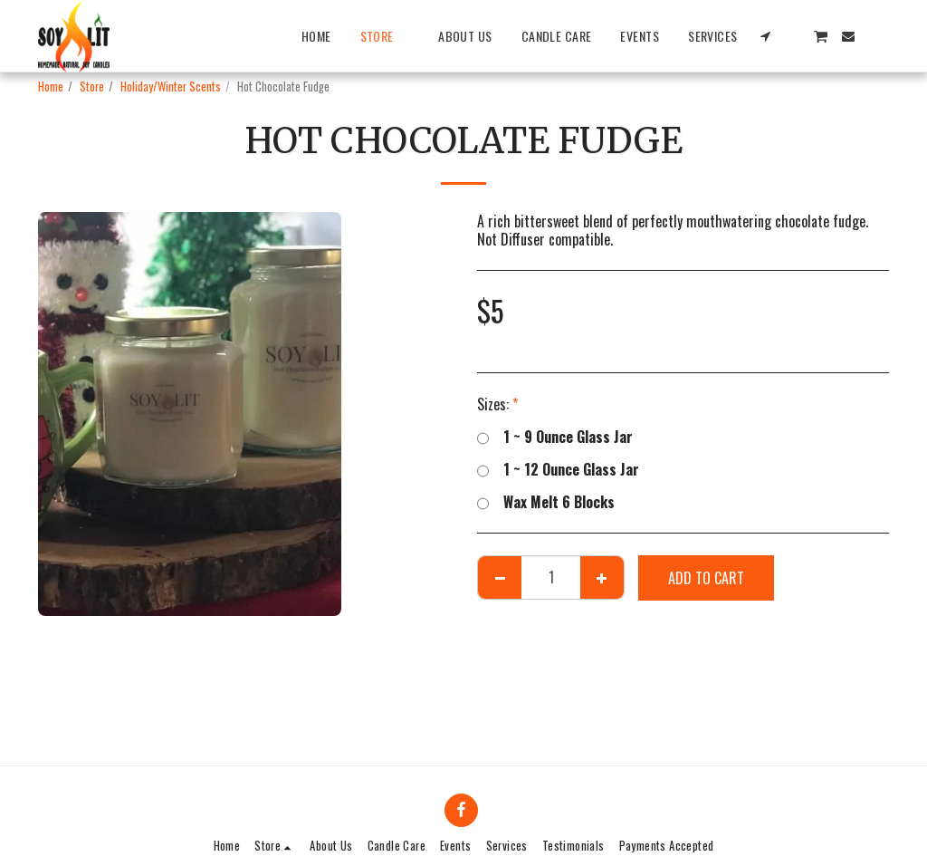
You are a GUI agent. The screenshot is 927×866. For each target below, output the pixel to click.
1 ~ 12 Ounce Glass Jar (558, 469)
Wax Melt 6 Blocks (546, 502)
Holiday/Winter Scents (170, 86)
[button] (766, 36)
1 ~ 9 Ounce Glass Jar (555, 437)
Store (92, 86)
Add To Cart (706, 578)
